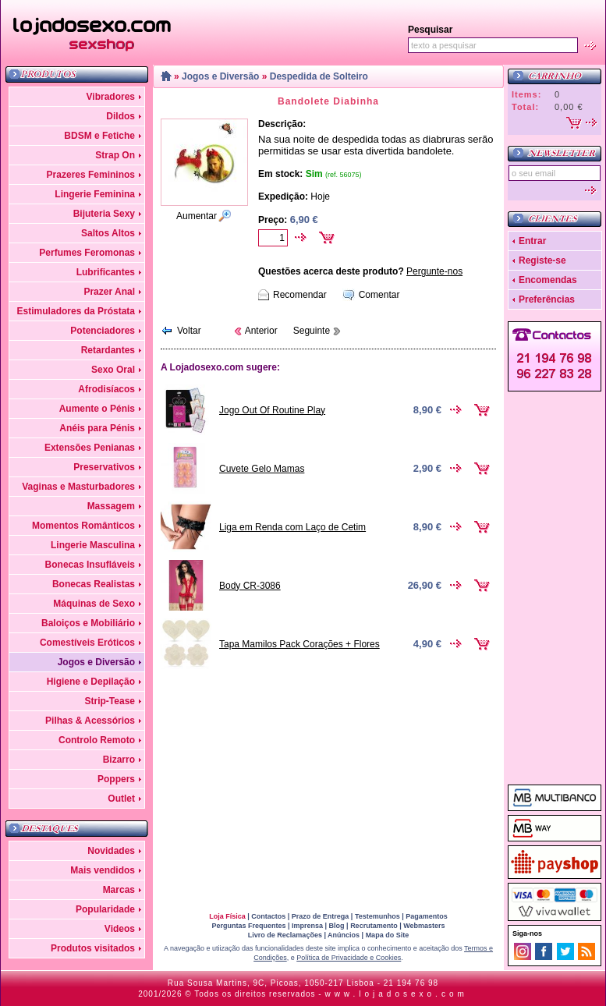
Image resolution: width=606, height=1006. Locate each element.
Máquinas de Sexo (94, 603)
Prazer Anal (109, 291)
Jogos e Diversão (96, 662)
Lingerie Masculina (93, 545)
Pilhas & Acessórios (90, 720)
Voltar (189, 330)
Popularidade (105, 909)
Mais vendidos (102, 870)
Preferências (547, 299)
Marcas (119, 889)
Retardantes (108, 350)
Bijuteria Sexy (104, 213)
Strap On (115, 155)
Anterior (261, 330)
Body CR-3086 (250, 585)
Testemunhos (377, 916)
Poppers (116, 779)
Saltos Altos (108, 233)
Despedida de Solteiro (319, 76)
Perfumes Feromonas (87, 252)
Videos (120, 928)
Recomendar (300, 294)
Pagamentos (427, 916)
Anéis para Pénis (97, 428)
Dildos (120, 116)
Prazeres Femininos (91, 174)
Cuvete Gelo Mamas (261, 468)
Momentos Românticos (83, 525)
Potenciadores (102, 330)
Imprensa (307, 926)
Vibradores (111, 96)
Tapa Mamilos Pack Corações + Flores (299, 644)
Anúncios (344, 935)
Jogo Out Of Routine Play (272, 410)
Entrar (532, 241)
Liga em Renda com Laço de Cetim (292, 527)
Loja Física (227, 916)
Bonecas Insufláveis (90, 564)
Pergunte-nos (434, 271)
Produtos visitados (93, 948)
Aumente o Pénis (97, 408)
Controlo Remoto (96, 740)
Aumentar (196, 216)
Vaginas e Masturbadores (78, 486)
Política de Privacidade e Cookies (348, 958)
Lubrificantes (105, 272)
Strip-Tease (110, 701)
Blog (337, 926)
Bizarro (119, 759)
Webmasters (424, 926)
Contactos (268, 916)
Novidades (111, 850)
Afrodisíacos (106, 389)
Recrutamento (374, 926)
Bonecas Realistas (93, 584)
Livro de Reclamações (285, 935)
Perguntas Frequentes (248, 926)
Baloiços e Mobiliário (88, 623)
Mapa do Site (387, 935)
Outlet (121, 798)
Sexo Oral (113, 369)
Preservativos (104, 467)
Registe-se (542, 260)
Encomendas (548, 280)
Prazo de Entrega (320, 916)
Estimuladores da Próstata (76, 311)
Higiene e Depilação (91, 681)
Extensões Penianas (89, 447)
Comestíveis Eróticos (87, 642)
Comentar (379, 294)
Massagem (111, 506)
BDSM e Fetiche (99, 135)
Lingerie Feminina (95, 194)
